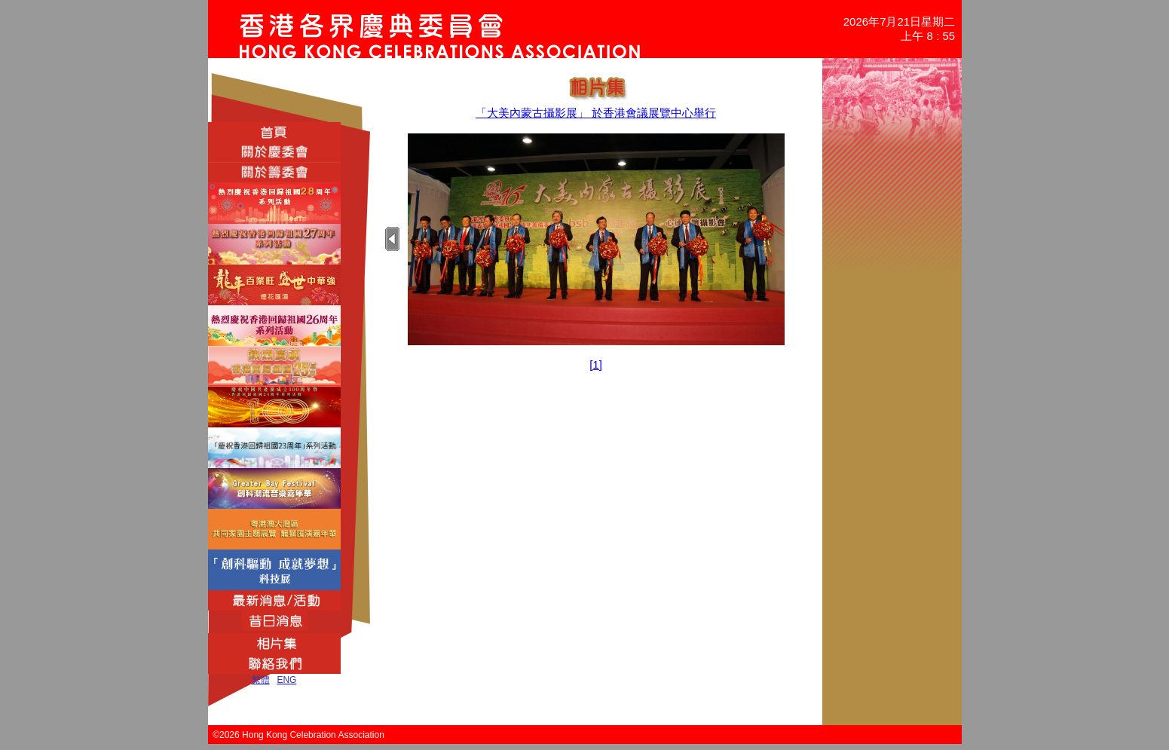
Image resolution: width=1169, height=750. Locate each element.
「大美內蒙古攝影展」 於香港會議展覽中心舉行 (596, 112)
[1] (595, 364)
